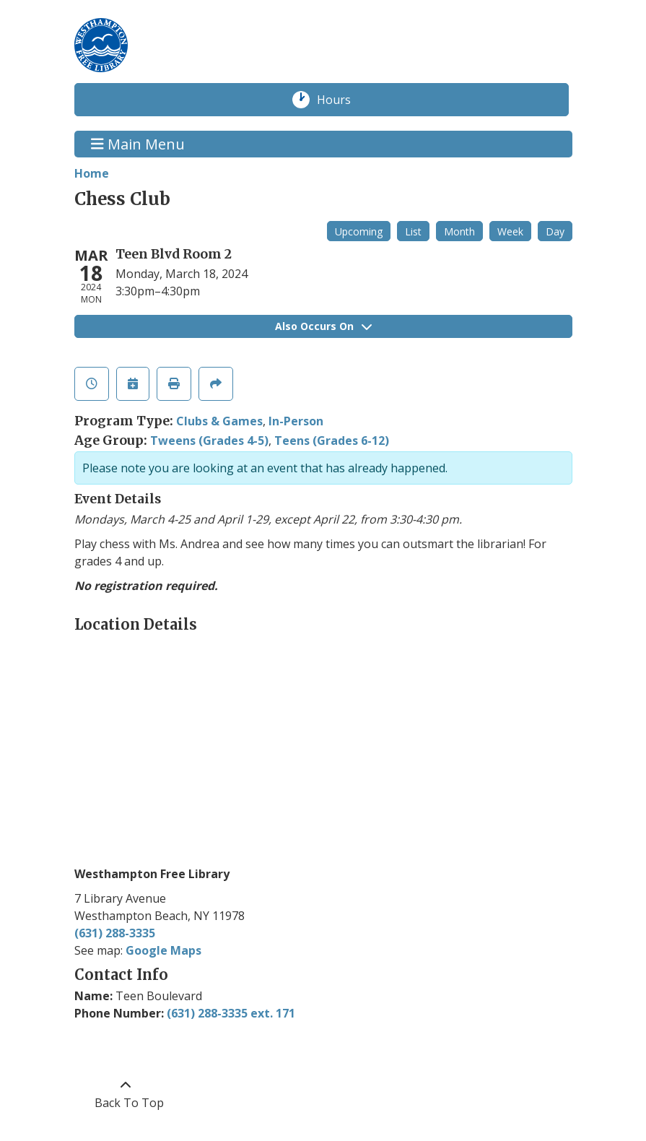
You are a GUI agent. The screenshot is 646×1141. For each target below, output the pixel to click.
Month (459, 231)
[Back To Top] (126, 1094)
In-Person (296, 421)
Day (555, 231)
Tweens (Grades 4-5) (209, 440)
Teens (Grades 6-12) (331, 440)
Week (510, 231)
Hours (341, 99)
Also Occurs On (323, 326)
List (413, 231)
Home (91, 173)
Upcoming (359, 231)
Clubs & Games (219, 421)
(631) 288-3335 (114, 933)
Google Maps (163, 950)
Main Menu (138, 144)
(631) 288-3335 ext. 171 (231, 1013)
